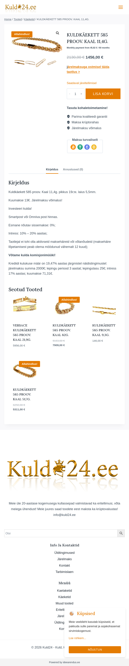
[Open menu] (120, 7)
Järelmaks (64, 559)
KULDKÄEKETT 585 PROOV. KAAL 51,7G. (24, 394)
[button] (57, 33)
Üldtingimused (64, 553)
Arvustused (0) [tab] (73, 169)
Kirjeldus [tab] (52, 169)
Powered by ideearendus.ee (64, 662)
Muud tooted (64, 603)
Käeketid (64, 597)
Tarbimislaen (64, 572)
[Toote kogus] (73, 94)
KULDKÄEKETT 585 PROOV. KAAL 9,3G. (104, 330)
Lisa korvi (101, 93)
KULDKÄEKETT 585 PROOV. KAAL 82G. (64, 330)
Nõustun (95, 649)
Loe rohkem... (77, 638)
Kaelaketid (64, 591)
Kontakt (64, 565)
